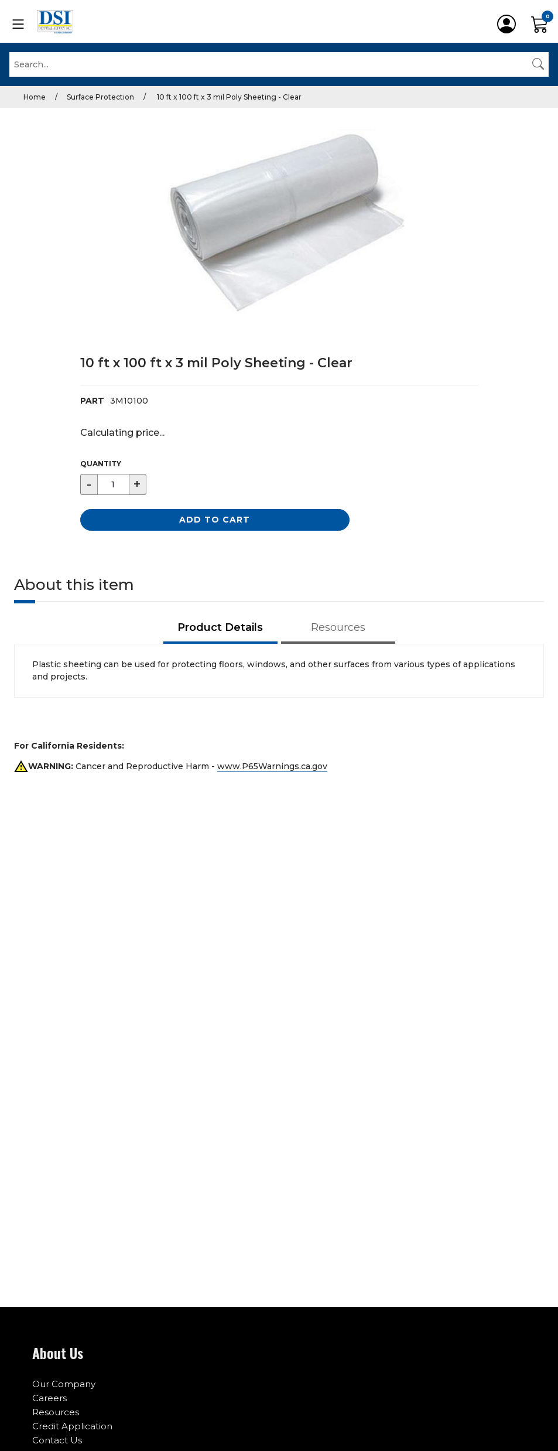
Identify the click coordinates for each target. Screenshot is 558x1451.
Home (34, 97)
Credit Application (72, 1426)
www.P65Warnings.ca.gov (272, 766)
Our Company (63, 1383)
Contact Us (57, 1440)
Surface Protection (100, 97)
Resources (55, 1412)
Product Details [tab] (220, 627)
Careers (49, 1398)
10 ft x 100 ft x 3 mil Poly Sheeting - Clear (228, 97)
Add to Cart (214, 519)
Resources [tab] (338, 627)
